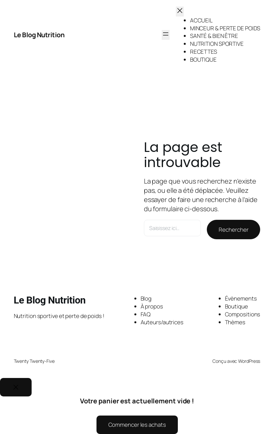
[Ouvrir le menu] (166, 35)
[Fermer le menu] (180, 11)
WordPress (249, 361)
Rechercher (233, 229)
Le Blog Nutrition (39, 34)
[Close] (16, 387)
